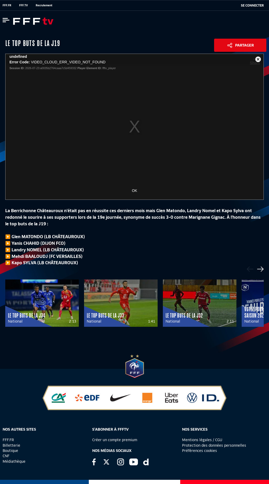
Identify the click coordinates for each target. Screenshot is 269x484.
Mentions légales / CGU (202, 440)
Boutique (10, 451)
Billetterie (11, 445)
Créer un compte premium (114, 440)
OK (134, 190)
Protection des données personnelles (214, 445)
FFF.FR (7, 5)
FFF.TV (23, 5)
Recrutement (44, 5)
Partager (244, 45)
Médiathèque (14, 461)
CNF (6, 456)
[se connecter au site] (252, 5)
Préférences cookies (199, 451)
